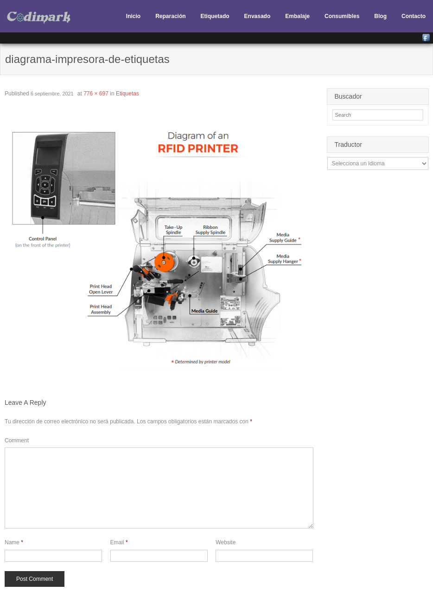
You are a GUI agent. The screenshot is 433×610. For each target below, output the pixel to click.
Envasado (257, 16)
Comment (17, 440)
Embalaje (297, 16)
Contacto (413, 16)
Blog (380, 16)
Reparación (170, 16)
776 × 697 (95, 93)
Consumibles (342, 16)
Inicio (133, 16)
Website (226, 542)
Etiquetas (127, 93)
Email (119, 542)
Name (14, 542)
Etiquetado (215, 16)
